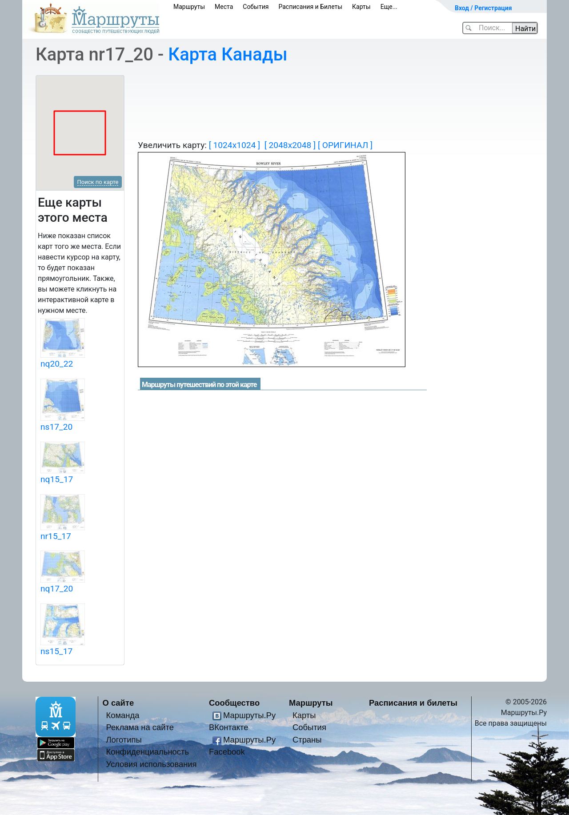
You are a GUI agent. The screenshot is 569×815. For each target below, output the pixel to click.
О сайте (118, 702)
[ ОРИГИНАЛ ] (345, 145)
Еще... (389, 6)
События (255, 6)
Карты (361, 6)
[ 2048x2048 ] (290, 145)
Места (224, 6)
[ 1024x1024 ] (234, 145)
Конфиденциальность (147, 751)
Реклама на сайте (140, 727)
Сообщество (234, 702)
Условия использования (151, 764)
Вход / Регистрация (483, 8)
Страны (307, 739)
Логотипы (123, 739)
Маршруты (189, 6)
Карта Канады (227, 54)
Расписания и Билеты (310, 6)
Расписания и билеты (413, 702)
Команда (122, 715)
